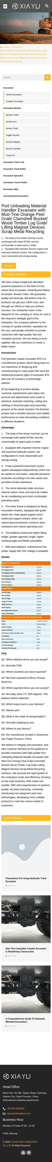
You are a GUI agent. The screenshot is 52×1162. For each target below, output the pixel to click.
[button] (5, 6)
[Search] (47, 77)
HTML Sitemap (10, 1133)
